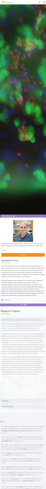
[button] (39, 2)
